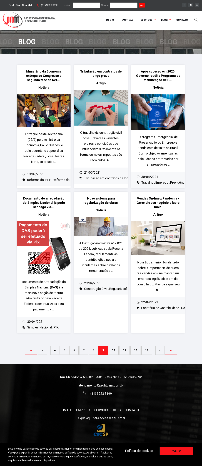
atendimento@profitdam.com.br (101, 385)
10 (113, 350)
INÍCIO (110, 20)
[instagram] (190, 5)
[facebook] (184, 5)
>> (171, 350)
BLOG (164, 20)
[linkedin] (197, 5)
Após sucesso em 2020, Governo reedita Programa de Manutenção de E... (158, 75)
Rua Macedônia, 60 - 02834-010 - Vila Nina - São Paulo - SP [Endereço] (101, 377)
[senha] (124, 5)
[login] (86, 5)
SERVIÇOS (147, 20)
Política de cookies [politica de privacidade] (139, 451)
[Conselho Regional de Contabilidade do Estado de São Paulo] (101, 430)
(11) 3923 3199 (49, 5)
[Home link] (29, 20)
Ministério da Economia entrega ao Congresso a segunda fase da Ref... (43, 75)
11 (124, 350)
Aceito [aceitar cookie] (176, 450)
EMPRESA (127, 20)
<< (31, 350)
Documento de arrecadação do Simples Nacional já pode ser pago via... (44, 202)
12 (135, 350)
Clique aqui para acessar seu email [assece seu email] (101, 418)
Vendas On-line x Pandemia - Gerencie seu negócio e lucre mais (158, 202)
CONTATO (182, 20)
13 (146, 350)
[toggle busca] (196, 20)
